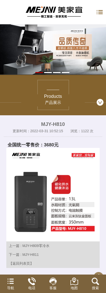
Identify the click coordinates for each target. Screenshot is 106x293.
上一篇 (29, 246)
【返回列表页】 (21, 263)
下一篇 (24, 255)
